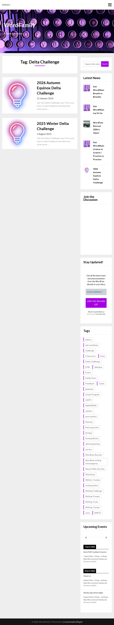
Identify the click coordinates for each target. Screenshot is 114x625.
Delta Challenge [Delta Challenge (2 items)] (92, 361)
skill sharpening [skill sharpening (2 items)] (92, 444)
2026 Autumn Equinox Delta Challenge (49, 87)
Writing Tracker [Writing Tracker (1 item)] (92, 507)
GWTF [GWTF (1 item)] (88, 400)
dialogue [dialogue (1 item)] (98, 367)
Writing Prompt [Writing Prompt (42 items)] (92, 496)
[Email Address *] (96, 292)
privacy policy (91, 314)
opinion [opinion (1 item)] (88, 411)
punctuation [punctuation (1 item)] (91, 416)
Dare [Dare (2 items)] (102, 356)
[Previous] (85, 537)
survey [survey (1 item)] (88, 449)
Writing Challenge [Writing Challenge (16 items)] (93, 491)
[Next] (106, 537)
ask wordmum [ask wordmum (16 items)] (91, 345)
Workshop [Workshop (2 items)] (90, 474)
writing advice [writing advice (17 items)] (91, 485)
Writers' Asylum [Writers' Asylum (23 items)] (92, 480)
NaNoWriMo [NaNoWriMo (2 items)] (91, 405)
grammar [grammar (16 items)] (89, 389)
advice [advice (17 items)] (88, 339)
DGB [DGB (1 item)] (87, 367)
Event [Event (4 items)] (88, 372)
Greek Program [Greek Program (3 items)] (92, 394)
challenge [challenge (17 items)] (89, 350)
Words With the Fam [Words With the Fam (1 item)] (94, 469)
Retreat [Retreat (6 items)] (89, 422)
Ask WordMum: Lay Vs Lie (98, 109)
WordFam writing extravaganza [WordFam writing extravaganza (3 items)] (93, 462)
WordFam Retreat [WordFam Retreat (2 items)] (93, 455)
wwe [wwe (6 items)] (87, 513)
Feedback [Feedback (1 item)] (89, 383)
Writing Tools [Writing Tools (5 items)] (91, 502)
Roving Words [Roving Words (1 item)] (91, 438)
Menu (6, 4)
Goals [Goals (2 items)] (101, 383)
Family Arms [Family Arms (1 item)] (90, 378)
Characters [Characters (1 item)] (90, 356)
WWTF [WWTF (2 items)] (97, 513)
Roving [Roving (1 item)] (88, 433)
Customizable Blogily (72, 622)
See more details (89, 561)
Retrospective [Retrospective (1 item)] (92, 427)
